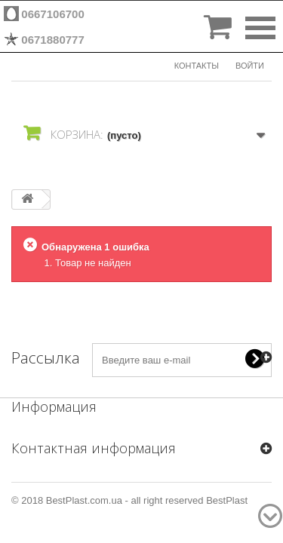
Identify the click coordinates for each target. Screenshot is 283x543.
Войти (249, 65)
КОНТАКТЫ (196, 65)
